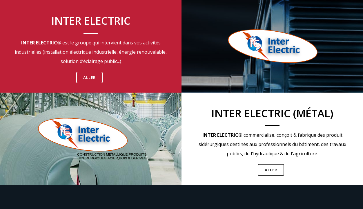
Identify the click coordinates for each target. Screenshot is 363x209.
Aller (89, 77)
